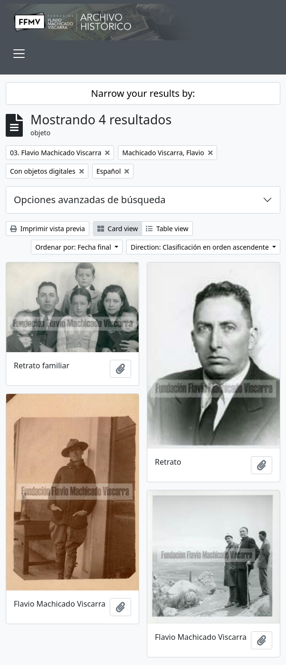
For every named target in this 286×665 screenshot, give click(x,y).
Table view (167, 228)
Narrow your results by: (143, 93)
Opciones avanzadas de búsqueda (90, 199)
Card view (117, 228)
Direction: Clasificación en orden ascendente (200, 247)
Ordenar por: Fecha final (74, 247)
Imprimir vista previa (47, 228)
